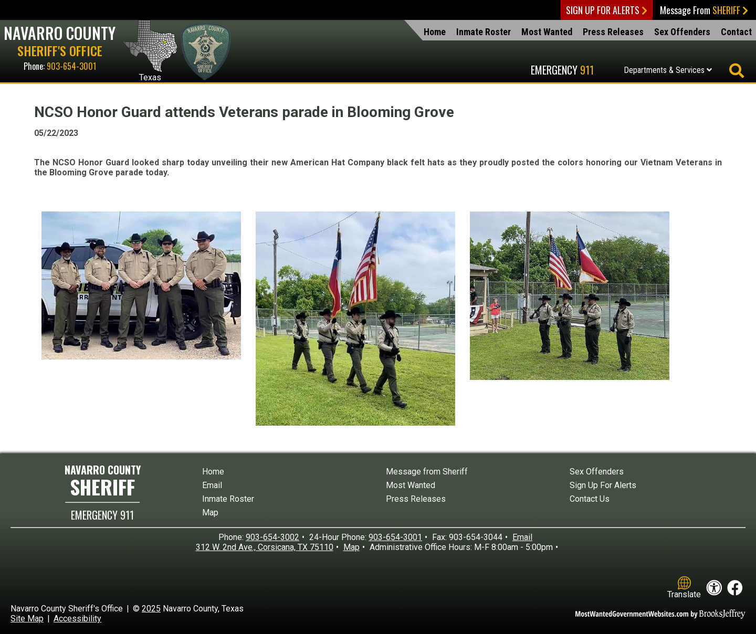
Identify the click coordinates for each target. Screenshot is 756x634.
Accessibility (77, 619)
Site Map (27, 619)
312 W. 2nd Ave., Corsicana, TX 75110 (264, 547)
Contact (736, 31)
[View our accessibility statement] (714, 588)
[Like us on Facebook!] (735, 588)
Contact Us (590, 499)
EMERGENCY (102, 515)
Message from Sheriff (427, 472)
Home (435, 31)
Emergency (562, 70)
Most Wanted (546, 31)
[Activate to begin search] (736, 71)
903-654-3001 (71, 66)
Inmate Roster (483, 31)
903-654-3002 (272, 537)
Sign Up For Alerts (606, 10)
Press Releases (613, 31)
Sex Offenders (682, 31)
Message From (704, 10)
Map (210, 512)
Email (212, 485)
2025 (151, 609)
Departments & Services (668, 70)
